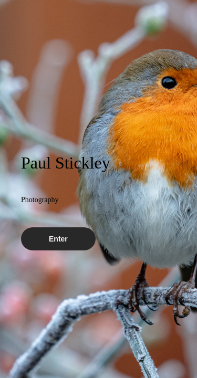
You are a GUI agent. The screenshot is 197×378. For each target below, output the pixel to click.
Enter (58, 239)
